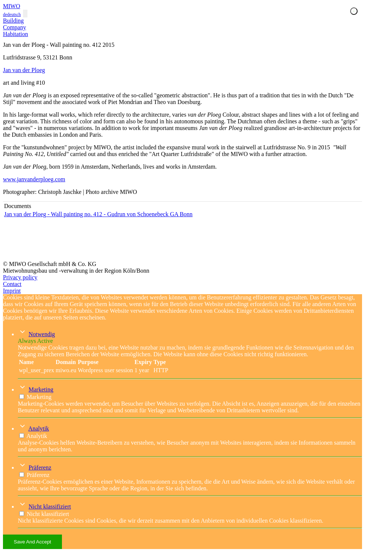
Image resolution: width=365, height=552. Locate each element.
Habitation (15, 34)
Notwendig (42, 334)
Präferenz (40, 467)
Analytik (38, 428)
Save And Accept (32, 542)
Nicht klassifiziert (50, 506)
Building (13, 20)
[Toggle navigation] (25, 13)
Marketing (41, 389)
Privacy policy (20, 277)
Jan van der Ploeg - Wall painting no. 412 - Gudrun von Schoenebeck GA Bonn (98, 214)
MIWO (11, 6)
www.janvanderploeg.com (34, 179)
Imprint (12, 291)
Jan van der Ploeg (24, 70)
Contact (12, 284)
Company (14, 27)
